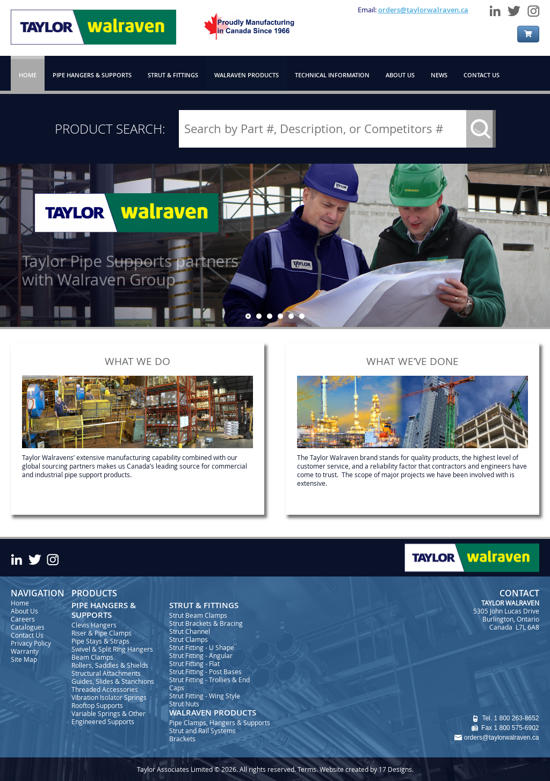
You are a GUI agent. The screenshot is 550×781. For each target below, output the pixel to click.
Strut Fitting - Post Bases (205, 671)
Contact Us (27, 635)
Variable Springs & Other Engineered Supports (108, 717)
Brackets (182, 738)
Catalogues (28, 627)
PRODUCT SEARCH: (110, 128)
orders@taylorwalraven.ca (423, 9)
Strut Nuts (184, 703)
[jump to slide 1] (248, 316)
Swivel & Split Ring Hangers (112, 649)
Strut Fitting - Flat (194, 663)
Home (20, 602)
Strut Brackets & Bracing (206, 623)
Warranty (25, 651)
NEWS (439, 75)
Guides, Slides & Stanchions (112, 681)
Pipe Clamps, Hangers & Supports (219, 722)
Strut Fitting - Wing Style (204, 695)
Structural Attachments (106, 673)
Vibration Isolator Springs (109, 697)
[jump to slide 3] (269, 316)
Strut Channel (189, 631)
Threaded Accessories (104, 689)
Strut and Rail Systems (202, 730)
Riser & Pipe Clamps (101, 633)
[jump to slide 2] (259, 316)
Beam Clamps (92, 657)
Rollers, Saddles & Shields (109, 665)
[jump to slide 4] (280, 316)
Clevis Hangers (94, 625)
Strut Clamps (188, 639)
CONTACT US (482, 75)
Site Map (24, 659)
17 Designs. (396, 769)
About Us (24, 611)
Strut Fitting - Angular (201, 655)
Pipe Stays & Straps (100, 641)
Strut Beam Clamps (198, 615)
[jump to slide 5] (291, 316)
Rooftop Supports (97, 705)
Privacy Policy (31, 643)
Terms (307, 769)
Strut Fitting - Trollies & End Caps (209, 683)
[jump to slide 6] (301, 316)
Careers (23, 619)
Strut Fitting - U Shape (201, 647)
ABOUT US (400, 75)
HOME (28, 75)
